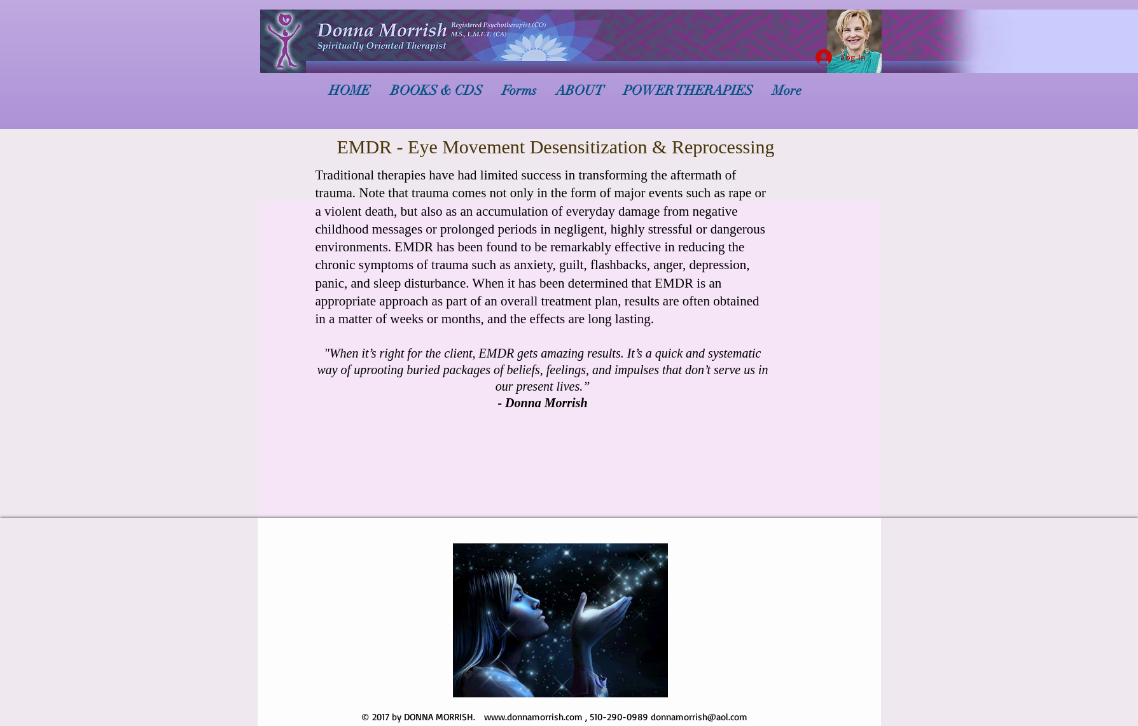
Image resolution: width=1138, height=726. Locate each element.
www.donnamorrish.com (533, 717)
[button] (560, 620)
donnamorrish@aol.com (699, 717)
